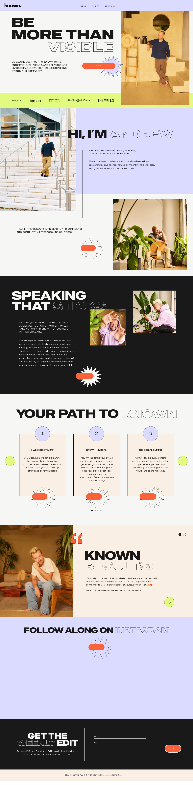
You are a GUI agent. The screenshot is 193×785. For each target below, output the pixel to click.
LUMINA (136, 779)
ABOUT (94, 6)
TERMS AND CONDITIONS (112, 779)
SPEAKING (110, 6)
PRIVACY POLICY (92, 779)
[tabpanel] (42, 469)
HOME (81, 6)
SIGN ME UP (168, 752)
